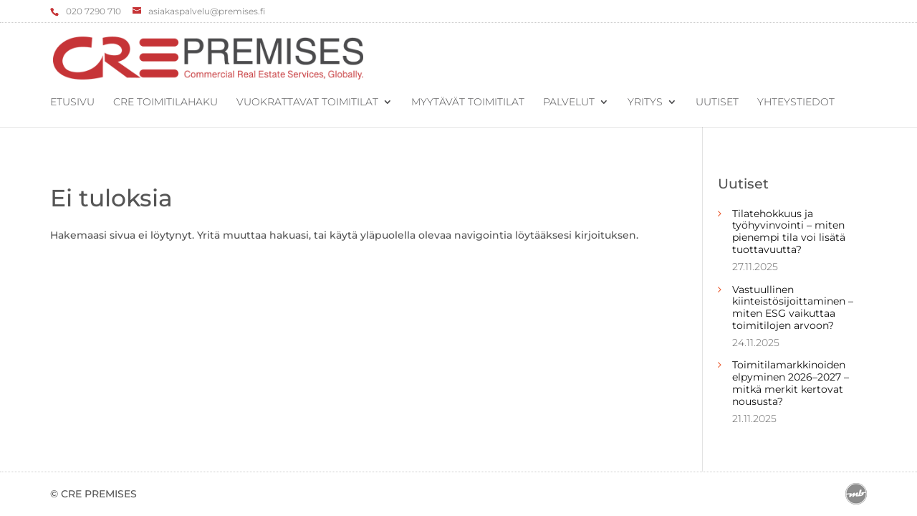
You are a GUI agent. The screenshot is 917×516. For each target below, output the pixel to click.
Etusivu (72, 102)
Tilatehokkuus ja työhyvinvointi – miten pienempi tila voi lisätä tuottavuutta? (788, 231)
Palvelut (569, 102)
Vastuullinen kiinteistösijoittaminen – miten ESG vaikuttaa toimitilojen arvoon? (792, 307)
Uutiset (717, 102)
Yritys (645, 102)
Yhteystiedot (796, 102)
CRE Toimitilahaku (165, 102)
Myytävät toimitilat (467, 102)
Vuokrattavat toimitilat (307, 102)
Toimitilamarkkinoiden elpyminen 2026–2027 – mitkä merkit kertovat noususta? (790, 382)
